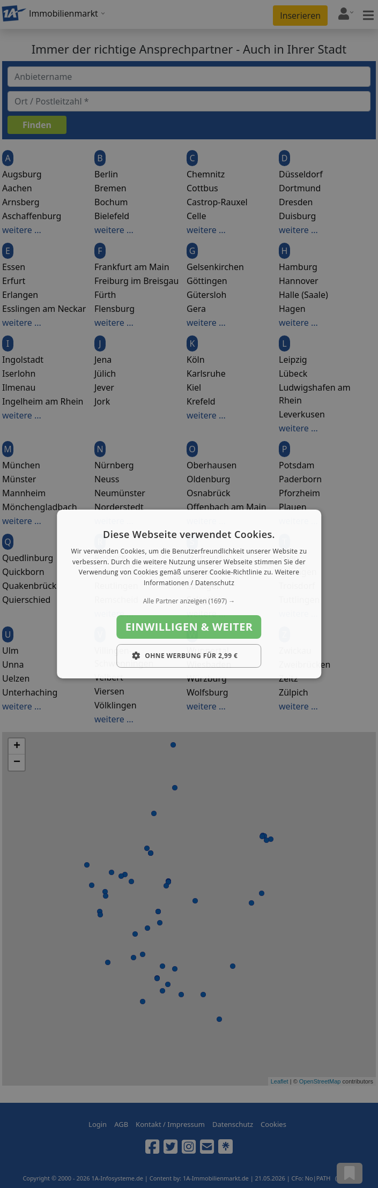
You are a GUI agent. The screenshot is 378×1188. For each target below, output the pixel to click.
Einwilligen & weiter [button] (189, 626)
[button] (189, 601)
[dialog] (189, 594)
